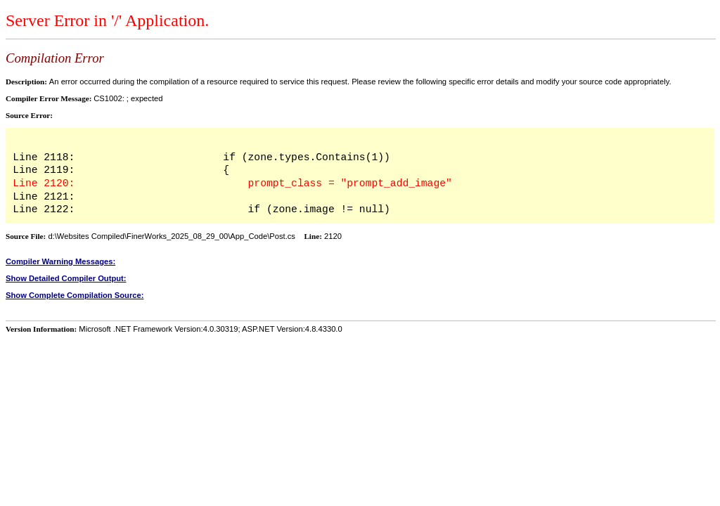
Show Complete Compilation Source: (74, 295)
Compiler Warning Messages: (60, 261)
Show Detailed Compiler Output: (66, 278)
